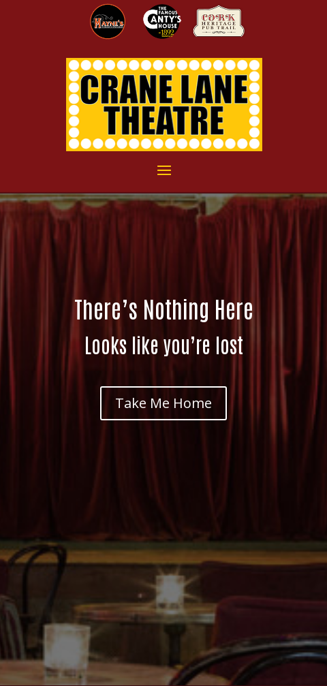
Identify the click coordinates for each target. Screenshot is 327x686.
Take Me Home (163, 403)
